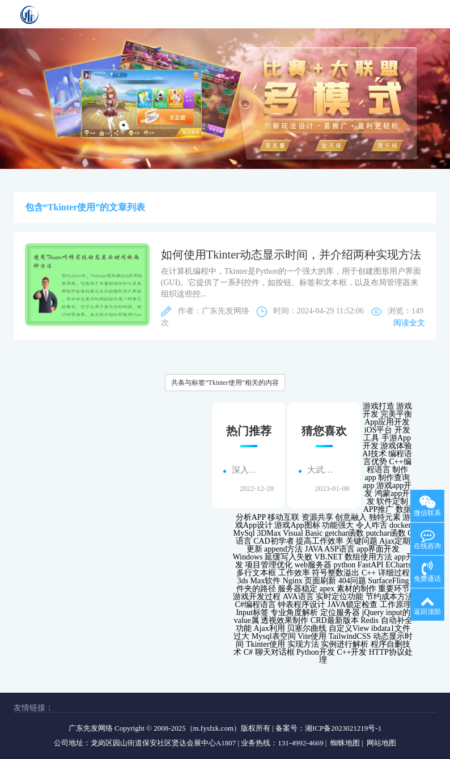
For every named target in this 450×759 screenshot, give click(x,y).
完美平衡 (396, 414)
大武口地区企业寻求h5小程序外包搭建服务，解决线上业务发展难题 (322, 469)
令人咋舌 (372, 525)
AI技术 (374, 454)
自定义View (349, 628)
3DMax (269, 533)
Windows (247, 557)
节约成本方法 (389, 596)
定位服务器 (340, 612)
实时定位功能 (339, 596)
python (344, 565)
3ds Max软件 (259, 580)
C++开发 (352, 652)
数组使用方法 (368, 557)
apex (327, 588)
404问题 (352, 580)
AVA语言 (298, 596)
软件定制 (392, 501)
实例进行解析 (344, 644)
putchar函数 (386, 533)
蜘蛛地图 (345, 743)
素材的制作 (356, 588)
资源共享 (317, 517)
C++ (369, 573)
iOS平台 (378, 430)
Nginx (293, 580)
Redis (369, 620)
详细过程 (394, 573)
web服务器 (313, 565)
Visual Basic (302, 533)
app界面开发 (378, 549)
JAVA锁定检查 (352, 604)
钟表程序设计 (301, 604)
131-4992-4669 (300, 743)
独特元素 (385, 517)
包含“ (36, 207)
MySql (244, 533)
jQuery (373, 612)
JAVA (313, 549)
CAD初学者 (273, 541)
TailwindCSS (350, 636)
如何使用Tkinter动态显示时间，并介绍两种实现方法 (291, 254)
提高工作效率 (319, 541)
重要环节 (394, 588)
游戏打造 (378, 406)
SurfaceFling (388, 580)
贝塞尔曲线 (306, 628)
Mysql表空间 (274, 636)
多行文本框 (256, 573)
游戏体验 (396, 446)
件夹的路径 (256, 588)
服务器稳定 (297, 588)
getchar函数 (344, 533)
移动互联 (283, 517)
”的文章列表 (120, 207)
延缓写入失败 (288, 557)
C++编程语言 (389, 465)
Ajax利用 (269, 628)
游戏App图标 (297, 525)
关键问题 (361, 541)
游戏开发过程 (257, 596)
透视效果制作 (284, 620)
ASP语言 (339, 549)
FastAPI (371, 565)
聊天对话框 (275, 652)
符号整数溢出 (335, 573)
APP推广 (378, 509)
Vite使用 (312, 636)
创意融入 (351, 517)
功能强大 (338, 525)
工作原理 (395, 604)
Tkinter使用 (265, 644)
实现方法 (303, 644)
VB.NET (329, 557)
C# (248, 652)
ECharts (398, 565)
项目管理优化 (268, 565)
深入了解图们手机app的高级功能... (247, 469)
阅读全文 (409, 323)
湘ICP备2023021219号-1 (343, 728)
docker (400, 525)
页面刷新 (320, 580)
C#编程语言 (255, 604)
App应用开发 (387, 422)
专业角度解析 (294, 612)
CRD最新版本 (335, 620)
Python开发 (315, 652)
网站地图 (381, 743)
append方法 (283, 549)
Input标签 (252, 612)
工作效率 (294, 573)
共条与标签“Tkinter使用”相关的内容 (225, 383)
